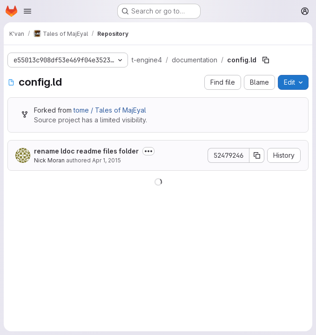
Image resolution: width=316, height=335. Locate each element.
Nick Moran (49, 160)
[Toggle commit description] (148, 151)
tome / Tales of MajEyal (110, 110)
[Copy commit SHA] (256, 155)
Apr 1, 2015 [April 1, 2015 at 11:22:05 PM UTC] (106, 160)
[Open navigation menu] (27, 11)
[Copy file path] (265, 60)
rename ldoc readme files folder (86, 151)
